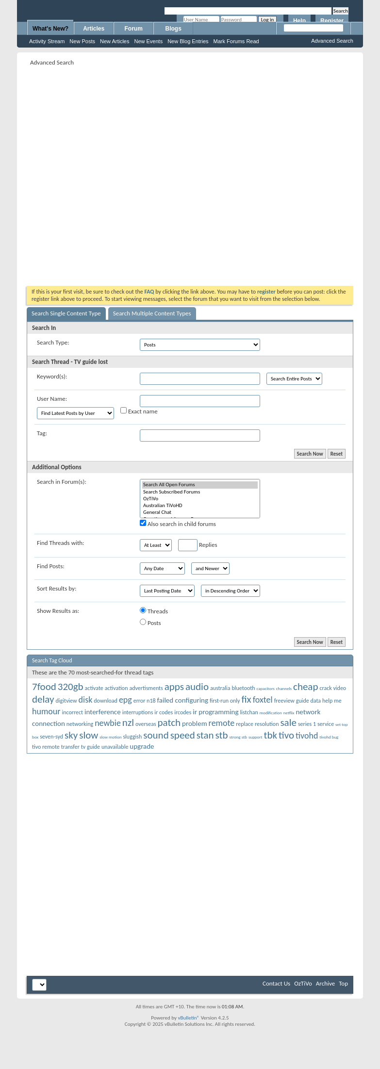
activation (116, 688)
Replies (197, 545)
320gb (70, 686)
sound (155, 735)
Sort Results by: (56, 588)
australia (220, 688)
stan (205, 735)
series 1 (307, 724)
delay (43, 699)
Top (343, 983)
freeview (284, 700)
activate (94, 688)
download (105, 700)
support (255, 737)
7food (44, 686)
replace (244, 724)
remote (222, 723)
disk (86, 699)
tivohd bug (328, 737)
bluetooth (243, 688)
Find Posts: (51, 566)
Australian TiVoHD (200, 505)
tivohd (307, 735)
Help (299, 20)
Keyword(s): (52, 376)
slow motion (110, 737)
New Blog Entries (187, 41)
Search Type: (53, 342)
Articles (93, 28)
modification (271, 712)
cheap (305, 686)
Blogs (173, 28)
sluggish (132, 736)
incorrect (72, 712)
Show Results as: (58, 610)
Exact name (139, 411)
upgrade (142, 746)
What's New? (50, 28)
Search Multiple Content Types (152, 313)
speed (182, 735)
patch (169, 722)
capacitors (266, 688)
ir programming (215, 711)
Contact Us (276, 983)
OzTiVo (200, 498)
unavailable (114, 746)
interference (102, 711)
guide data (308, 700)
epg (125, 699)
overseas (145, 724)
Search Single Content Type (66, 313)
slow (88, 735)
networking (79, 724)
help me (332, 700)
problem (194, 723)
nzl (128, 722)
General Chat (200, 512)
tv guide (90, 746)
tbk (270, 735)
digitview (66, 700)
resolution (267, 724)
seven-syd (51, 736)
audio (197, 686)
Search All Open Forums (200, 484)
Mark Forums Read (236, 41)
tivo (286, 735)
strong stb (238, 737)
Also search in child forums (178, 523)
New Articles (115, 41)
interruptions (137, 712)
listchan (249, 712)
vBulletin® (188, 1018)
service (325, 724)
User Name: (52, 398)
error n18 (144, 700)
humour (46, 711)
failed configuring (183, 700)
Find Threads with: (60, 542)
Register (332, 20)
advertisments (146, 688)
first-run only (225, 700)
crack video (332, 688)
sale (288, 722)
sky (71, 735)
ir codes (163, 712)
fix (246, 699)
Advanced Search (332, 41)
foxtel (263, 699)
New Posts (82, 41)
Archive (325, 983)
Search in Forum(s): (61, 481)
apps (174, 686)
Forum (134, 28)
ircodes (182, 712)
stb (221, 735)
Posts (150, 622)
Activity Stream (47, 41)
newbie (108, 723)
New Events (148, 41)
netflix (289, 712)
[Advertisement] (104, 172)
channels (284, 688)
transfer (70, 746)
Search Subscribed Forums (200, 492)
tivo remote (46, 746)
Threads (154, 611)
